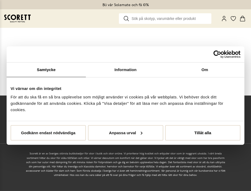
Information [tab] (125, 69)
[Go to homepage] (17, 18)
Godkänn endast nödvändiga (48, 132)
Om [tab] (204, 69)
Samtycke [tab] (46, 69)
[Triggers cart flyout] (242, 18)
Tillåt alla (202, 132)
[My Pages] (224, 18)
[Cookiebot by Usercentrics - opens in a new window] (217, 54)
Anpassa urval (125, 132)
